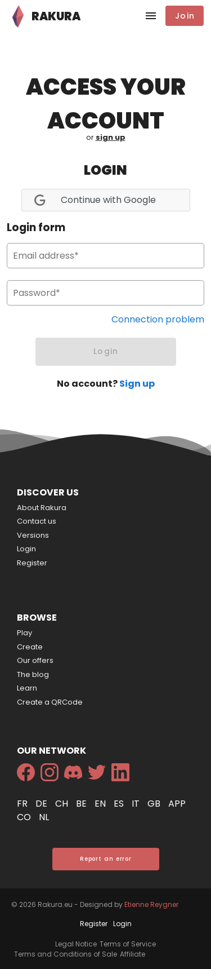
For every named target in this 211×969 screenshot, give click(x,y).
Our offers (35, 660)
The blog (33, 674)
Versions (33, 535)
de (42, 803)
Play (24, 632)
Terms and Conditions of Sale (65, 954)
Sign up (137, 383)
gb (155, 803)
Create (30, 646)
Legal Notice (76, 944)
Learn (27, 688)
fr (23, 803)
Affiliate (132, 954)
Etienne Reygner (151, 904)
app (177, 803)
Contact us (36, 521)
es (120, 803)
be (82, 803)
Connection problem (157, 319)
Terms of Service (128, 944)
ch (62, 803)
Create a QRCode (50, 702)
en (101, 803)
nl (44, 817)
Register (32, 562)
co (25, 817)
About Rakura (41, 507)
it (137, 803)
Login (26, 548)
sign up (110, 137)
